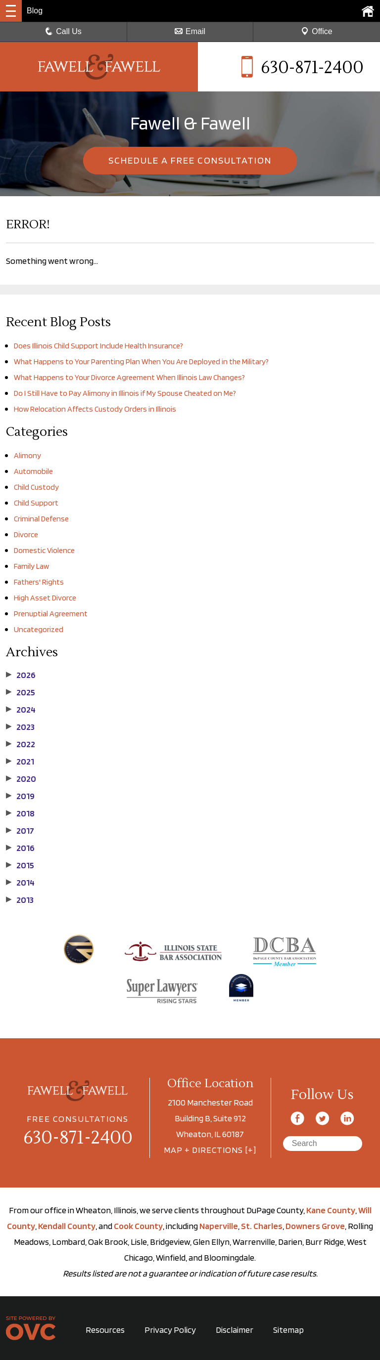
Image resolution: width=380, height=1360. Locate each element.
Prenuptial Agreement (51, 613)
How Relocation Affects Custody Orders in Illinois (95, 409)
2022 (20, 744)
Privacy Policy (170, 1329)
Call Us (63, 31)
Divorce (26, 534)
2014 (20, 883)
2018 (20, 813)
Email (190, 31)
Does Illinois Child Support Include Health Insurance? (98, 345)
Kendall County (66, 1226)
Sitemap (288, 1329)
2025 (20, 692)
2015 (20, 865)
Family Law (31, 566)
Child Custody (36, 487)
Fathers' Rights (39, 582)
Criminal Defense (41, 518)
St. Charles (262, 1226)
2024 (21, 710)
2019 (20, 796)
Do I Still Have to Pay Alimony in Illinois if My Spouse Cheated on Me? (125, 393)
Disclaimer (234, 1329)
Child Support (36, 503)
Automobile (33, 471)
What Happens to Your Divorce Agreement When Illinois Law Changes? (129, 377)
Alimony (27, 455)
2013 (20, 900)
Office (316, 31)
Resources (105, 1329)
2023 (20, 727)
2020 (21, 779)
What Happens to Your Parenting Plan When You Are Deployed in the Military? (141, 361)
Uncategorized (38, 629)
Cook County (138, 1226)
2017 (20, 831)
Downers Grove (315, 1226)
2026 (21, 675)
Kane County (330, 1210)
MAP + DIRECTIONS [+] (210, 1150)
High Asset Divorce (45, 597)
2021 (20, 761)
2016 (20, 848)
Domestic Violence (44, 550)
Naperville (218, 1226)
